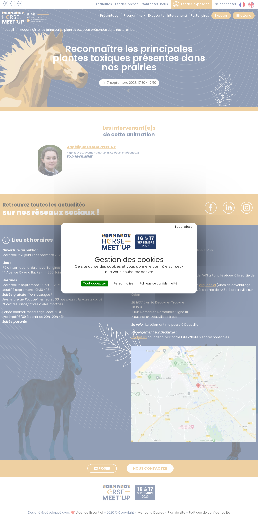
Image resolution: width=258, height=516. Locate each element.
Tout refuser (184, 226)
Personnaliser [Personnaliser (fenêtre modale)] (124, 283)
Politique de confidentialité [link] (158, 283)
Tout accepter (94, 283)
